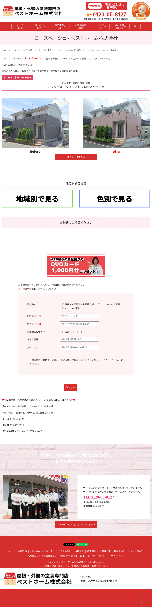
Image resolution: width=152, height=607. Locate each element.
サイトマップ (117, 555)
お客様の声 (80, 26)
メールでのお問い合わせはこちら (76, 524)
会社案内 (22, 551)
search (138, 27)
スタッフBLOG (135, 551)
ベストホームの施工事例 (23, 50)
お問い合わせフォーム (71, 555)
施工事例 (59, 26)
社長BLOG (119, 551)
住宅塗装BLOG (48, 555)
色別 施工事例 (45, 50)
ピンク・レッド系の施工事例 (69, 50)
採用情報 (79, 551)
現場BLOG (33, 555)
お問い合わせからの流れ (42, 551)
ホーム (20, 26)
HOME (4, 50)
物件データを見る (76, 157)
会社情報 (119, 26)
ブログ (100, 26)
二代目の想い (64, 551)
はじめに (39, 26)
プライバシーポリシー (96, 555)
